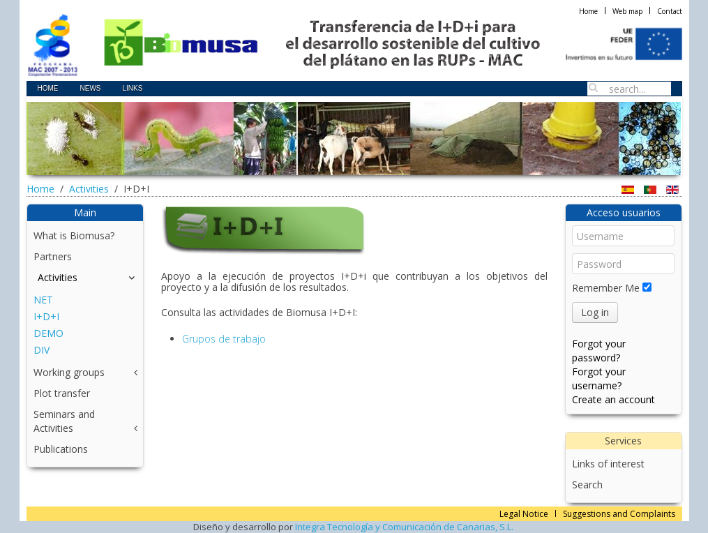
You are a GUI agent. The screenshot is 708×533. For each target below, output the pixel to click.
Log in (595, 312)
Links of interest (608, 463)
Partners (52, 256)
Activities (89, 188)
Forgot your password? (599, 350)
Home (588, 11)
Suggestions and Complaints (619, 514)
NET (43, 299)
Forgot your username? (599, 378)
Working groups (69, 372)
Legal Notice (523, 514)
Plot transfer (61, 393)
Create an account (613, 399)
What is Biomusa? (73, 235)
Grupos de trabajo (224, 338)
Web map (627, 11)
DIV (41, 349)
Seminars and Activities (64, 421)
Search (587, 484)
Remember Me (606, 287)
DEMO (48, 333)
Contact (669, 11)
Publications (60, 449)
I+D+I (46, 316)
